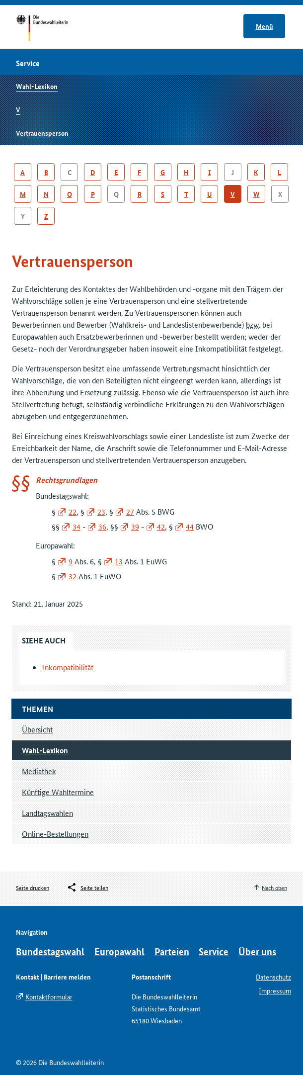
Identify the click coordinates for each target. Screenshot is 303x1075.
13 (119, 561)
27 (130, 511)
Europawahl (119, 951)
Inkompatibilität (67, 667)
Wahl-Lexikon (37, 86)
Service (213, 951)
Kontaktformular (49, 996)
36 (102, 526)
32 (72, 576)
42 (161, 526)
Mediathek (39, 771)
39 (135, 526)
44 (190, 526)
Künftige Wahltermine (58, 792)
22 (72, 511)
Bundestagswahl (50, 951)
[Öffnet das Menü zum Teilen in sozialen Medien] (87, 888)
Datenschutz (273, 977)
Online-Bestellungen (55, 833)
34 (76, 526)
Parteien (171, 951)
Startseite (51, 29)
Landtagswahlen (47, 812)
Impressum (275, 990)
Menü (264, 26)
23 (101, 511)
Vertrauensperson (42, 133)
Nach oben (274, 887)
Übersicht (37, 729)
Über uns (257, 951)
